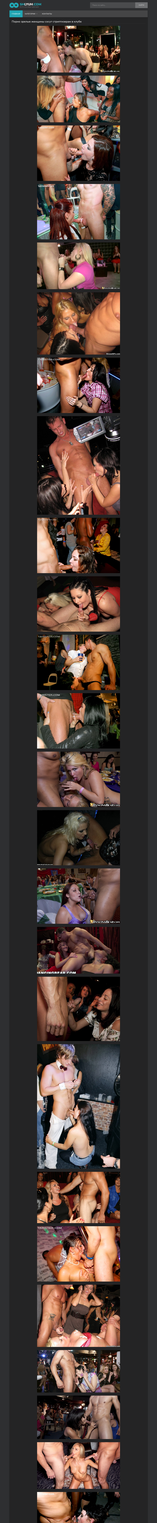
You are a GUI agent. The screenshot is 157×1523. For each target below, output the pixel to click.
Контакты (47, 14)
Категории (30, 14)
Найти (141, 5)
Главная (16, 14)
